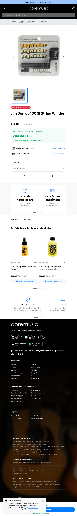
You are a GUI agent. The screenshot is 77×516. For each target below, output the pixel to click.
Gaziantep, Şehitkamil (30, 485)
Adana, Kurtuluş (40, 482)
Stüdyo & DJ (35, 374)
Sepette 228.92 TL (24, 281)
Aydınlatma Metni (37, 419)
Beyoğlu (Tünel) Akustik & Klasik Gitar (25, 447)
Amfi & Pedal (35, 368)
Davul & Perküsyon (17, 374)
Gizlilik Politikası (36, 417)
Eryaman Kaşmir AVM (30, 463)
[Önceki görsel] (13, 57)
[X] (17, 337)
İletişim (33, 396)
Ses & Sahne (15, 376)
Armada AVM (17, 463)
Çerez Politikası (16, 419)
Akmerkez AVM (36, 442)
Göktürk (16, 455)
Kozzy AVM (42, 455)
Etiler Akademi (59, 453)
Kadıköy (34, 455)
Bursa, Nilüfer (17, 485)
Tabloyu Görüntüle (58, 153)
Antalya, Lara (51, 482)
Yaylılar (13, 371)
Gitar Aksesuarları (32, 21)
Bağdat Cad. (41, 445)
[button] (38, 148)
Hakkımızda (15, 391)
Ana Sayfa (14, 21)
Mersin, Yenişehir (55, 485)
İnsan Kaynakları (36, 391)
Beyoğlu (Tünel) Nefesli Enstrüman (47, 450)
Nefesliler (34, 371)
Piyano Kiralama (16, 399)
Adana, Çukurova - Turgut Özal (23, 482)
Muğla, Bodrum (18, 487)
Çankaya (46, 472)
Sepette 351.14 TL (52, 281)
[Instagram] (30, 337)
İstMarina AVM (25, 455)
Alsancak (25, 472)
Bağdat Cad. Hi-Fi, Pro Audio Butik (24, 445)
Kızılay (42, 463)
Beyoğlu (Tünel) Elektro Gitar (24, 450)
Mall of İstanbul (53, 455)
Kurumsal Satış (36, 399)
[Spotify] (38, 337)
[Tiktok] (34, 337)
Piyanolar (14, 365)
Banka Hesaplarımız (37, 394)
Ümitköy (48, 463)
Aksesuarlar (35, 379)
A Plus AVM (17, 442)
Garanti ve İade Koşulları (19, 394)
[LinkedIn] (26, 337)
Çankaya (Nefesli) (36, 472)
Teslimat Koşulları (17, 396)
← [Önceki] (3, 2)
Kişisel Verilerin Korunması (20, 417)
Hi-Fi (32, 376)
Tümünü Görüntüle (58, 148)
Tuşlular (33, 365)
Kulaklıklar (14, 379)
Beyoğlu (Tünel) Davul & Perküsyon (52, 447)
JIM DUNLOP (40, 119)
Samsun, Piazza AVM (31, 487)
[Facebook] (13, 337)
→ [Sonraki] (73, 2)
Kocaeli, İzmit (44, 485)
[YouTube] (21, 337)
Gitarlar (23, 21)
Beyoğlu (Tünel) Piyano (21, 453)
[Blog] (43, 337)
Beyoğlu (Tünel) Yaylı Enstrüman (41, 453)
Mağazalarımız (16, 402)
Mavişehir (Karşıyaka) (20, 474)
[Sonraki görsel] (63, 57)
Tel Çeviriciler (43, 21)
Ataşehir (46, 442)
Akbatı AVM (26, 442)
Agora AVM (17, 472)
